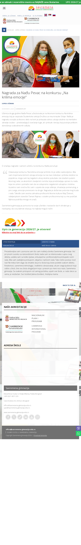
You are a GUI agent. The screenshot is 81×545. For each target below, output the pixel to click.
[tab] (21, 242)
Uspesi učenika (20, 30)
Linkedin (25, 417)
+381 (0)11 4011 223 (11, 396)
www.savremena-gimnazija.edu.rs (16, 412)
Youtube (31, 417)
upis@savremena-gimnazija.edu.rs (17, 408)
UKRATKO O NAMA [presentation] (48, 242)
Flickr (37, 417)
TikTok (20, 417)
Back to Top (68, 285)
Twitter (14, 417)
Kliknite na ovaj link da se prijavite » (18, 232)
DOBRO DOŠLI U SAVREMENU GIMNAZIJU (22, 432)
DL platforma (37, 16)
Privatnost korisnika (40, 435)
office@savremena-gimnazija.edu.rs (17, 405)
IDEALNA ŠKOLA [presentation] (8, 245)
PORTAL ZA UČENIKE (9, 16)
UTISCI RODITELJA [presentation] (9, 242)
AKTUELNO (10, 30)
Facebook (8, 417)
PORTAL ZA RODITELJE (24, 16)
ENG (45, 15)
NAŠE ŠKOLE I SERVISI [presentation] (49, 245)
